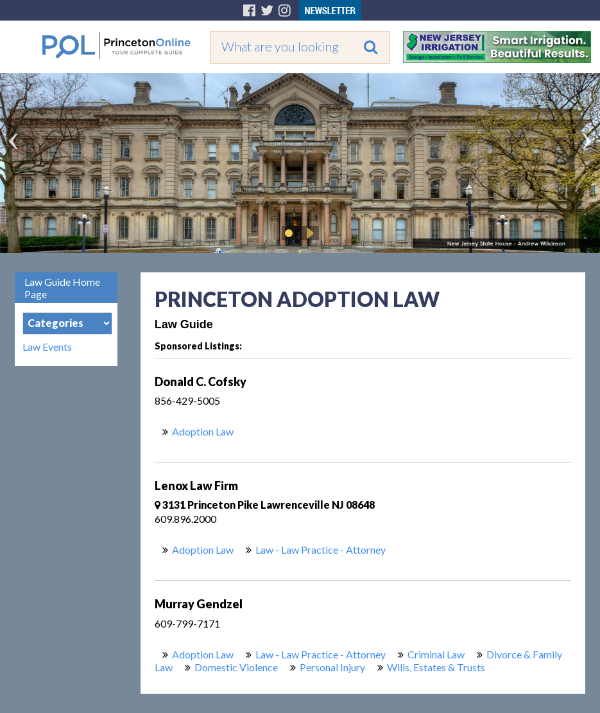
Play (308, 233)
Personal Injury (332, 667)
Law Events (47, 347)
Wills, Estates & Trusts (436, 667)
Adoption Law (203, 431)
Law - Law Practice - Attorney (320, 549)
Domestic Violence (236, 667)
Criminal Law (436, 654)
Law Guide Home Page (62, 288)
